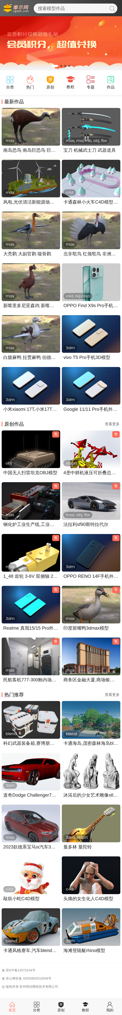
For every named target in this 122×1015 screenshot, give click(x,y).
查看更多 (112, 424)
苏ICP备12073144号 (20, 970)
